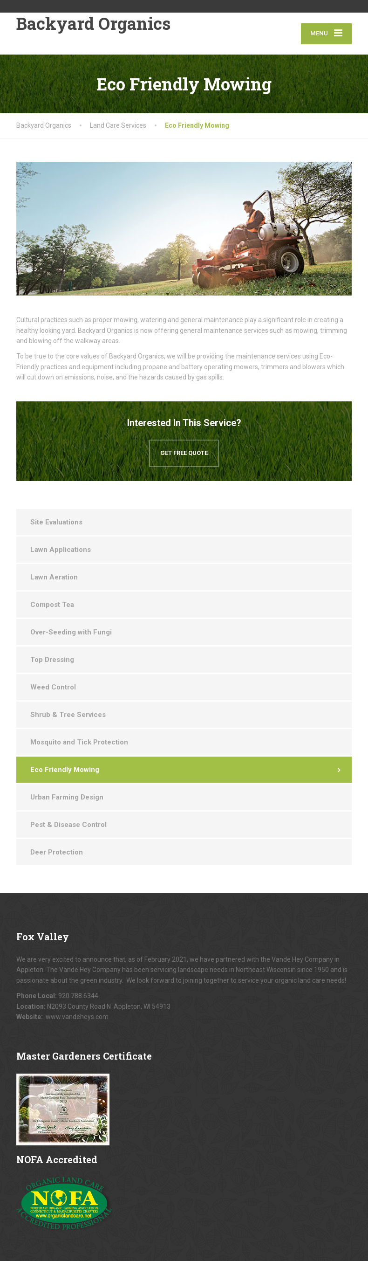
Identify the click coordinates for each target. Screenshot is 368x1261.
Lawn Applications (60, 549)
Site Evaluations (56, 522)
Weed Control (53, 687)
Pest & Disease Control (68, 824)
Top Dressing (52, 659)
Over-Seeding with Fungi (71, 632)
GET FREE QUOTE (184, 452)
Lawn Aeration (54, 577)
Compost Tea (52, 604)
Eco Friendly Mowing (64, 769)
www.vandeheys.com (77, 1016)
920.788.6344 (78, 995)
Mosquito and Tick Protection (79, 742)
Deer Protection (56, 852)
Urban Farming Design (66, 797)
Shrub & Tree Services (68, 714)
